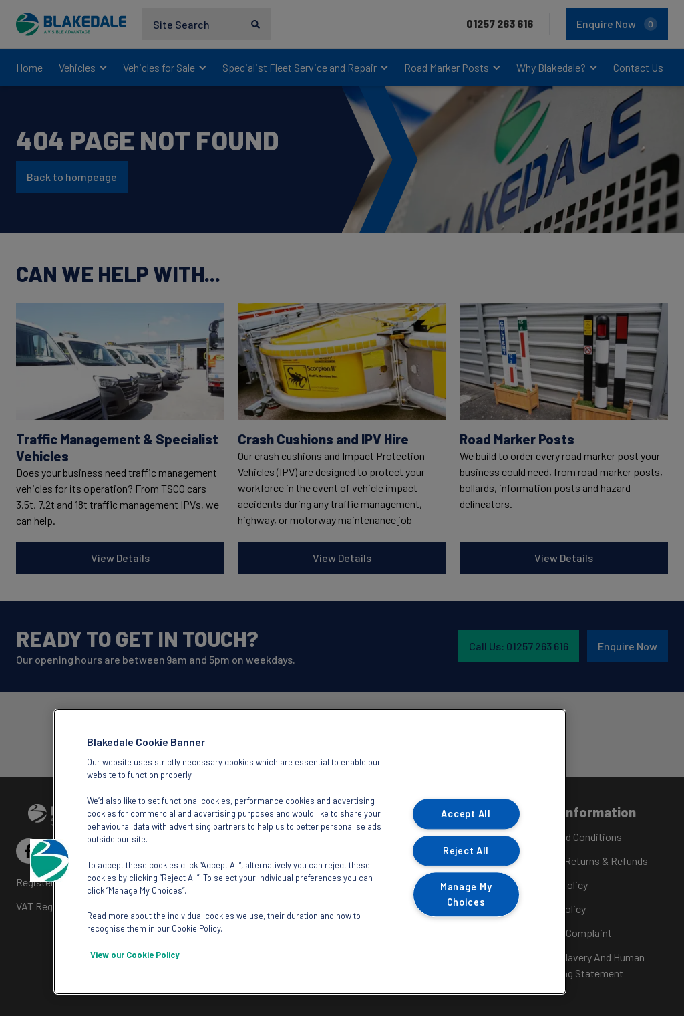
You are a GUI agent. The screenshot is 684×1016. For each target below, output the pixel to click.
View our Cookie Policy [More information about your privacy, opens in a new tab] (134, 954)
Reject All (466, 850)
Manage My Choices (466, 895)
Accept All (465, 813)
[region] (309, 852)
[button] (51, 860)
